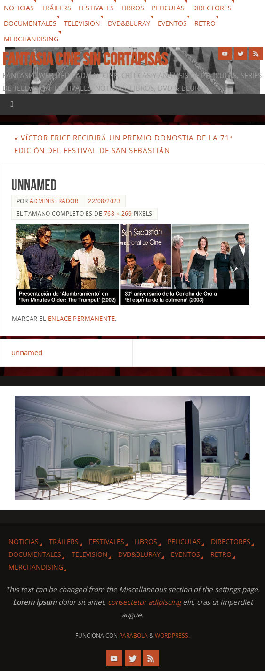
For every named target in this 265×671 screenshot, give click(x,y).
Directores (212, 7)
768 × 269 (118, 214)
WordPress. (172, 636)
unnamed (26, 352)
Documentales (30, 23)
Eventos (172, 23)
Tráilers (56, 7)
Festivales (96, 7)
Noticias (19, 7)
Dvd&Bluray (129, 23)
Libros (132, 7)
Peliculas (168, 7)
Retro (205, 23)
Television (82, 23)
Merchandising (31, 38)
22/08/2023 (104, 201)
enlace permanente (81, 318)
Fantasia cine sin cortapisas (85, 59)
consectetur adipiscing (144, 602)
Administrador (54, 201)
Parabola (133, 636)
